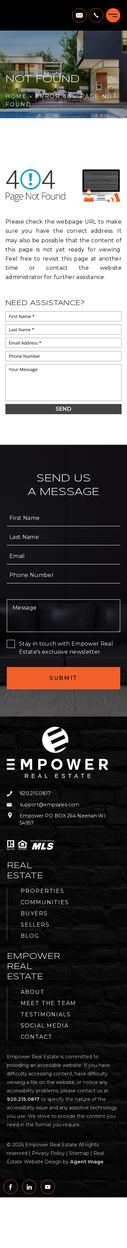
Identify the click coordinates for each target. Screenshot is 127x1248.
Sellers (35, 924)
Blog (30, 936)
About (33, 992)
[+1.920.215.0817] (96, 15)
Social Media (45, 1025)
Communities (45, 902)
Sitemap (79, 1153)
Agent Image (87, 1162)
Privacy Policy (48, 1153)
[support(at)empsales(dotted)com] (79, 15)
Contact (36, 1037)
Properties (42, 891)
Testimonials (46, 1014)
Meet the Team (48, 1003)
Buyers (34, 913)
